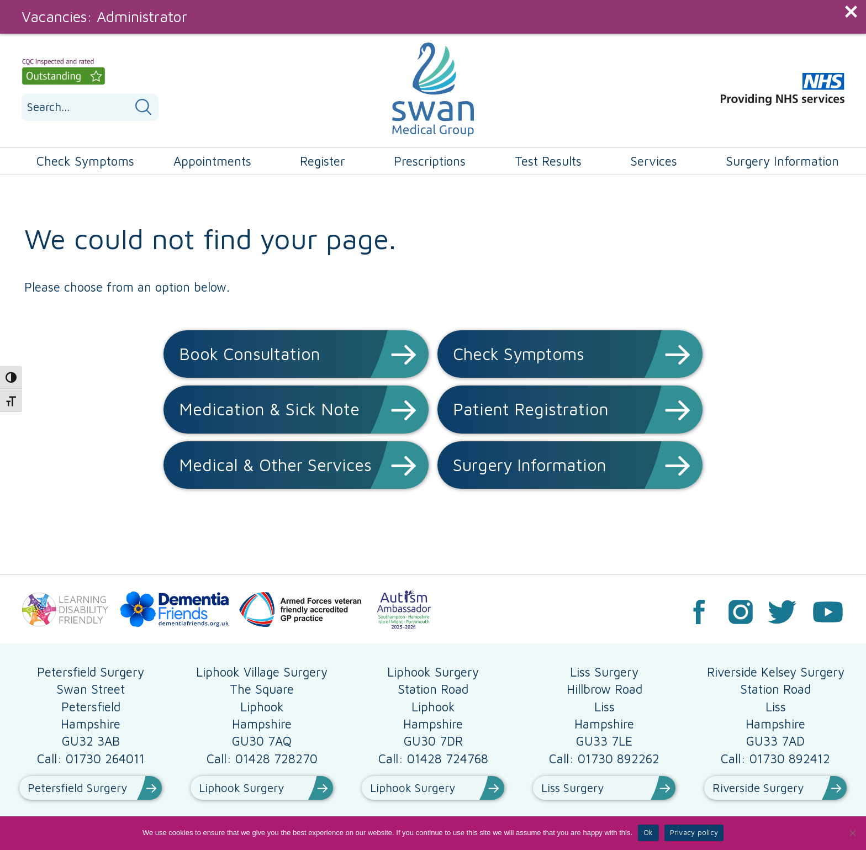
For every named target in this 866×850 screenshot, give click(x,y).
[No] (852, 832)
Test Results (548, 161)
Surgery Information (782, 161)
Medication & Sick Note (269, 409)
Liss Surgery (572, 787)
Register (322, 161)
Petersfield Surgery (77, 787)
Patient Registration (531, 409)
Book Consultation (249, 353)
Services (653, 161)
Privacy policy (694, 832)
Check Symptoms (85, 161)
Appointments (212, 161)
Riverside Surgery (758, 787)
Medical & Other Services (275, 464)
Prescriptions (430, 161)
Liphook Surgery (241, 787)
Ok (648, 832)
